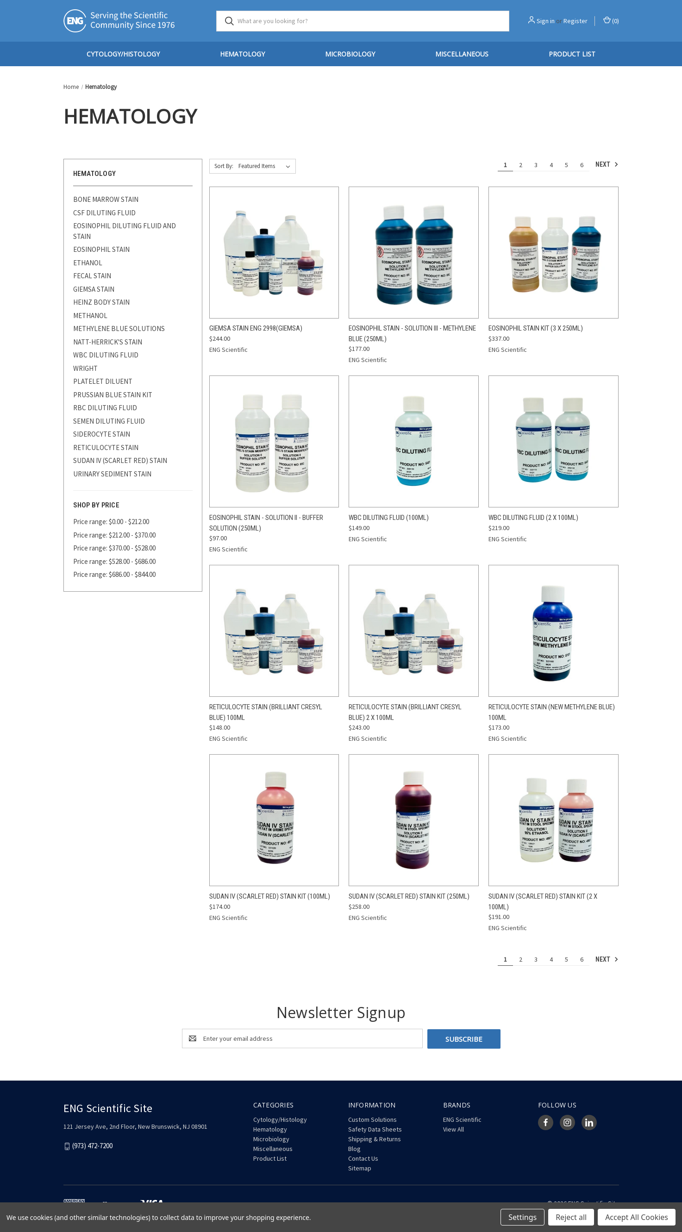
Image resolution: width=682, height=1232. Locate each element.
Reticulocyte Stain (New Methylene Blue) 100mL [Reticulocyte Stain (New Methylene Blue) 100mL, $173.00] (551, 712)
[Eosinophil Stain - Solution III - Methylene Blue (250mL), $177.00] (413, 252)
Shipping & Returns (374, 1138)
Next (607, 164)
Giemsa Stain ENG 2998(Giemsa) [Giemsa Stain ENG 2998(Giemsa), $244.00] (255, 328)
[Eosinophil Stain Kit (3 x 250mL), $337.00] (553, 252)
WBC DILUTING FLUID (105, 354)
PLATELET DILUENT (102, 381)
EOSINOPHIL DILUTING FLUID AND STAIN (124, 231)
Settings (522, 1217)
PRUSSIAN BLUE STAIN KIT (112, 394)
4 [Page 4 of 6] (551, 165)
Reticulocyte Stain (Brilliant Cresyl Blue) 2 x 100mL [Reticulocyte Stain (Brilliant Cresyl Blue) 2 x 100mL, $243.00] (405, 712)
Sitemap (359, 1167)
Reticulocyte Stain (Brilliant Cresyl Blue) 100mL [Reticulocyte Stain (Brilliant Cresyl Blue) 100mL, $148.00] (265, 712)
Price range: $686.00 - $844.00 (114, 574)
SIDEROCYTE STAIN (101, 434)
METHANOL (90, 315)
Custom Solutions (372, 1119)
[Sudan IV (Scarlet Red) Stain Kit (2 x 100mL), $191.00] (553, 820)
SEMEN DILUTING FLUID (109, 421)
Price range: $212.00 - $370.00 (114, 535)
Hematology (242, 54)
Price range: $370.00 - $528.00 (114, 548)
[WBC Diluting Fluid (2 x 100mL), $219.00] (553, 441)
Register (575, 21)
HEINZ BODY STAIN (101, 302)
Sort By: (223, 166)
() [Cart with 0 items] (611, 20)
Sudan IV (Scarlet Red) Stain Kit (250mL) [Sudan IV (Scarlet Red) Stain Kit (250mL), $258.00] (409, 896)
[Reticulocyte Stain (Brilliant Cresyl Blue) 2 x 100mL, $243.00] (413, 631)
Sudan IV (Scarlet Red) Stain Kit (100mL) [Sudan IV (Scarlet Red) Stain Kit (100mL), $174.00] (269, 896)
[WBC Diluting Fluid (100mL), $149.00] (413, 441)
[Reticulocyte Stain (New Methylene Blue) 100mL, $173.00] (553, 631)
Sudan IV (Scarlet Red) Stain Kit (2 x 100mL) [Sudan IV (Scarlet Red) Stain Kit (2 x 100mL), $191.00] (542, 901)
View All (453, 1129)
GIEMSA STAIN (93, 289)
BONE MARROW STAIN (105, 199)
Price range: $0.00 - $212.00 (111, 521)
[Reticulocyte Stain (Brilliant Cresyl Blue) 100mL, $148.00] (274, 631)
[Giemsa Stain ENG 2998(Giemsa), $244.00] (274, 252)
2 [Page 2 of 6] (520, 165)
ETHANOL (87, 262)
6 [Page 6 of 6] (581, 165)
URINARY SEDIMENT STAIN (112, 473)
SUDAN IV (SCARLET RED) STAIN (120, 460)
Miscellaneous (461, 54)
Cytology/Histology (123, 54)
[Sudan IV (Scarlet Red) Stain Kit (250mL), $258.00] (413, 820)
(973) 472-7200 (92, 1145)
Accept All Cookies (636, 1217)
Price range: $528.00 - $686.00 (114, 561)
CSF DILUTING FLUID (104, 212)
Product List (572, 54)
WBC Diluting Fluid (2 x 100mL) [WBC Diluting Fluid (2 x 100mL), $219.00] (533, 517)
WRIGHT (85, 368)
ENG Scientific (462, 1119)
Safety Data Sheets (375, 1129)
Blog (354, 1148)
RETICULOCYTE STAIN (105, 447)
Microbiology (350, 54)
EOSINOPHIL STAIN (101, 249)
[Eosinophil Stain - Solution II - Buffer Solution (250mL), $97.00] (274, 441)
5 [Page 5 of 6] (566, 165)
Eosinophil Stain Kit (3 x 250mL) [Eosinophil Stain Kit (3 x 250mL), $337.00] (535, 328)
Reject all (571, 1217)
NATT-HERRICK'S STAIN (107, 342)
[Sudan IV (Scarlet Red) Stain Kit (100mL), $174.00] (274, 820)
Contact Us (363, 1158)
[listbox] (266, 166)
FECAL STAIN (92, 275)
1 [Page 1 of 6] (505, 165)
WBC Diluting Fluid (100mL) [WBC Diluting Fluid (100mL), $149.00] (389, 517)
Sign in (546, 21)
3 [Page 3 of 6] (536, 165)
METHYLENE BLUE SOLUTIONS (119, 328)
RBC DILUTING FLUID (105, 407)
